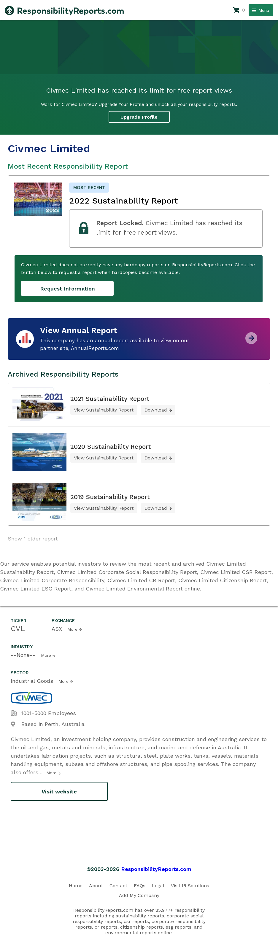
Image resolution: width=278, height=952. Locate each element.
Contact (118, 885)
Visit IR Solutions (190, 885)
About (96, 885)
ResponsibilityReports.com (156, 869)
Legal (158, 885)
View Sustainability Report (104, 410)
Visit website (59, 791)
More (72, 629)
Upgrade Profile (139, 117)
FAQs (139, 885)
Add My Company (139, 895)
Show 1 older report (33, 538)
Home (75, 885)
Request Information (67, 288)
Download (155, 410)
